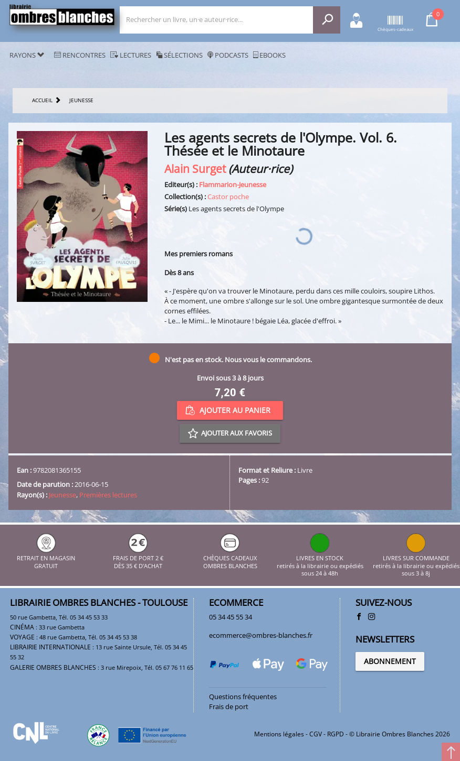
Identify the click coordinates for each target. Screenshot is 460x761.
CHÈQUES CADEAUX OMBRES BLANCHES (230, 558)
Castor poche (228, 196)
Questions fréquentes (243, 696)
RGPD (335, 734)
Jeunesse (62, 494)
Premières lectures (108, 494)
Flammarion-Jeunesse (232, 184)
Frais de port (228, 706)
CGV (315, 734)
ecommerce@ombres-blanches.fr (260, 635)
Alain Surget (195, 168)
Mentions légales (279, 734)
